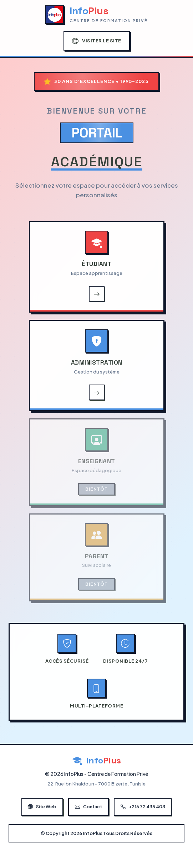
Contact (89, 807)
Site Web (41, 807)
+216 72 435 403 (144, 807)
